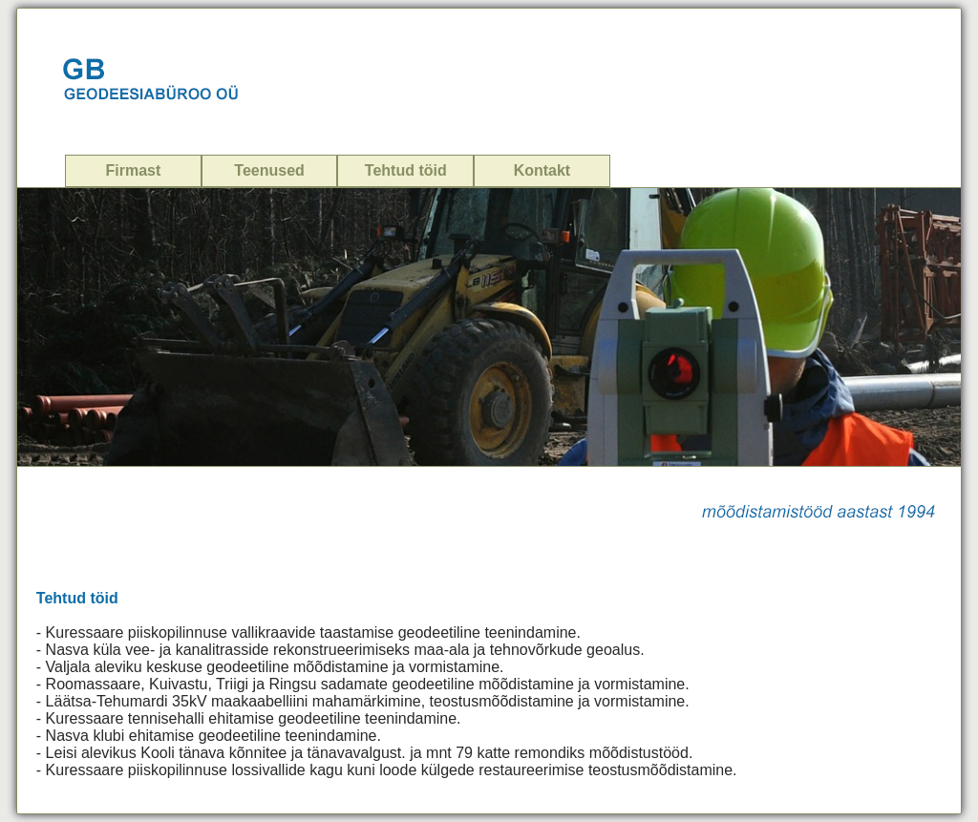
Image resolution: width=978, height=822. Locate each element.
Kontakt (542, 170)
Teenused (269, 170)
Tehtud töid (406, 170)
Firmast (133, 170)
